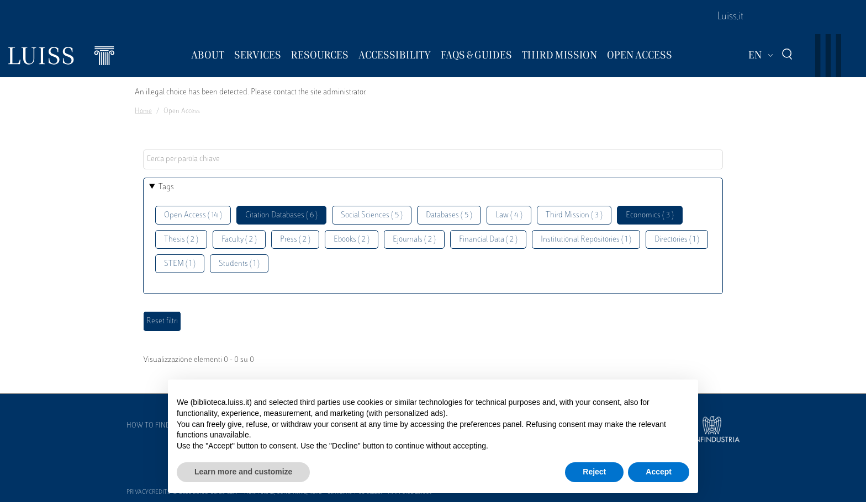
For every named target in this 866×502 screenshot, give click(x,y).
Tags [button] (166, 187)
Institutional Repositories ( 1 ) (586, 240)
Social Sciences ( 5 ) (372, 215)
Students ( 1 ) (239, 264)
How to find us (153, 426)
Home (143, 111)
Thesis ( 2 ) (181, 240)
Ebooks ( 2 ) (351, 240)
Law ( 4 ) (508, 215)
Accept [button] (659, 471)
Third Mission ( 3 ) (574, 215)
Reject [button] (594, 471)
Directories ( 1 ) (676, 240)
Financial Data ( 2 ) (488, 240)
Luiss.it (730, 17)
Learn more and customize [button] (243, 471)
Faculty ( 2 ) (239, 240)
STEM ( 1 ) (180, 264)
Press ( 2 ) (295, 240)
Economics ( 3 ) (650, 215)
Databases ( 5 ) (449, 215)
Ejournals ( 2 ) (414, 240)
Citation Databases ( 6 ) (281, 215)
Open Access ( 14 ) (193, 215)
